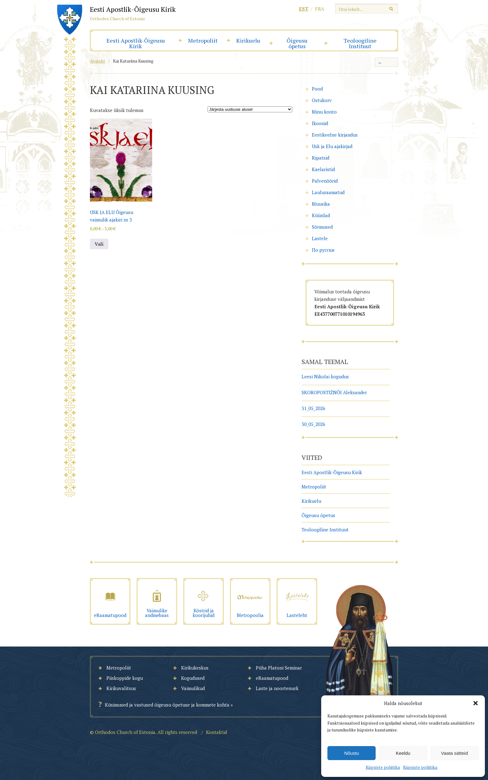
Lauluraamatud (328, 192)
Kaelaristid (323, 169)
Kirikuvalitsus (121, 688)
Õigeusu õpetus (297, 43)
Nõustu (351, 753)
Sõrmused (322, 227)
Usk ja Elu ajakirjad (332, 146)
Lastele (320, 238)
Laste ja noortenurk (277, 688)
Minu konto (324, 112)
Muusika (321, 204)
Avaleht (97, 61)
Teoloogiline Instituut (360, 43)
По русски (323, 250)
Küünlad (321, 215)
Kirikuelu (248, 40)
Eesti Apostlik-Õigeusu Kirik (135, 43)
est (303, 8)
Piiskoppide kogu (124, 678)
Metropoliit (203, 40)
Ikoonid (320, 123)
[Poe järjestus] (250, 109)
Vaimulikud (193, 688)
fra (319, 8)
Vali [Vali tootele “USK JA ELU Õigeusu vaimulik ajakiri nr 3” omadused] (99, 244)
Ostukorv (322, 100)
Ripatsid (320, 158)
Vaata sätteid (454, 753)
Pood (317, 89)
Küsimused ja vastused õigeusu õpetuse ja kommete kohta (167, 705)
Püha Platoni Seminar (279, 668)
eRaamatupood (272, 678)
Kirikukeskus (195, 668)
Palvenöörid (325, 181)
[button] (475, 703)
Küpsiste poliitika (383, 767)
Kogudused (192, 678)
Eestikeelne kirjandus (335, 135)
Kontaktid (216, 732)
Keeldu (403, 753)
